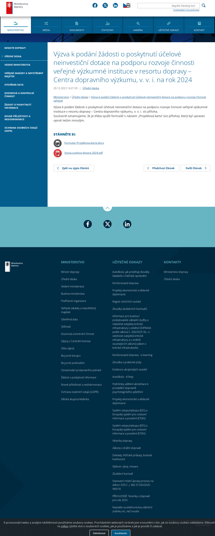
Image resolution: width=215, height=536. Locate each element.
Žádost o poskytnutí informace (17, 106)
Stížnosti (66, 326)
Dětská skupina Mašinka (75, 399)
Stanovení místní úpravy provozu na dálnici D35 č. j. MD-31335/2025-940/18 (132, 485)
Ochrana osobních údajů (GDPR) (21, 129)
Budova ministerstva (72, 293)
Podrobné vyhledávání (186, 10)
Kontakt (199, 30)
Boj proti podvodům (73, 363)
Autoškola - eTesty (122, 377)
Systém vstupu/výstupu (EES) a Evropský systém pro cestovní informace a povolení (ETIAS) (129, 414)
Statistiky (107, 30)
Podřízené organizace (73, 301)
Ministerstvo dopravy (17, 8)
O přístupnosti (202, 524)
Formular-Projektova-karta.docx (84, 143)
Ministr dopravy (15, 47)
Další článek (194, 168)
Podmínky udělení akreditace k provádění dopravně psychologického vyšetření (130, 388)
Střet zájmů (67, 348)
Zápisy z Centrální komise (76, 341)
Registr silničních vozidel (126, 301)
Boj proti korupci (71, 355)
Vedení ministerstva (17, 64)
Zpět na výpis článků (75, 168)
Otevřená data (14, 84)
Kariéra (138, 30)
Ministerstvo (15, 30)
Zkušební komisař (122, 473)
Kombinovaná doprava (125, 283)
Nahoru (107, 209)
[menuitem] (15, 24)
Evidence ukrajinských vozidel (129, 369)
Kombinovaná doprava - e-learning (132, 355)
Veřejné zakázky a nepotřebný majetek (23, 75)
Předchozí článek (163, 168)
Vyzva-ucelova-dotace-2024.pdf (83, 153)
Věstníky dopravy (122, 441)
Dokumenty (77, 30)
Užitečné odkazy (168, 30)
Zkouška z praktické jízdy (126, 362)
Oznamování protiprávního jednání (81, 370)
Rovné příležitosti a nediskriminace (17, 118)
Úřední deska (12, 56)
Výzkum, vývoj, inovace (125, 466)
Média (46, 30)
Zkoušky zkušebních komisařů (129, 309)
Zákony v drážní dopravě (126, 448)
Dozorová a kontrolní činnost (19, 95)
